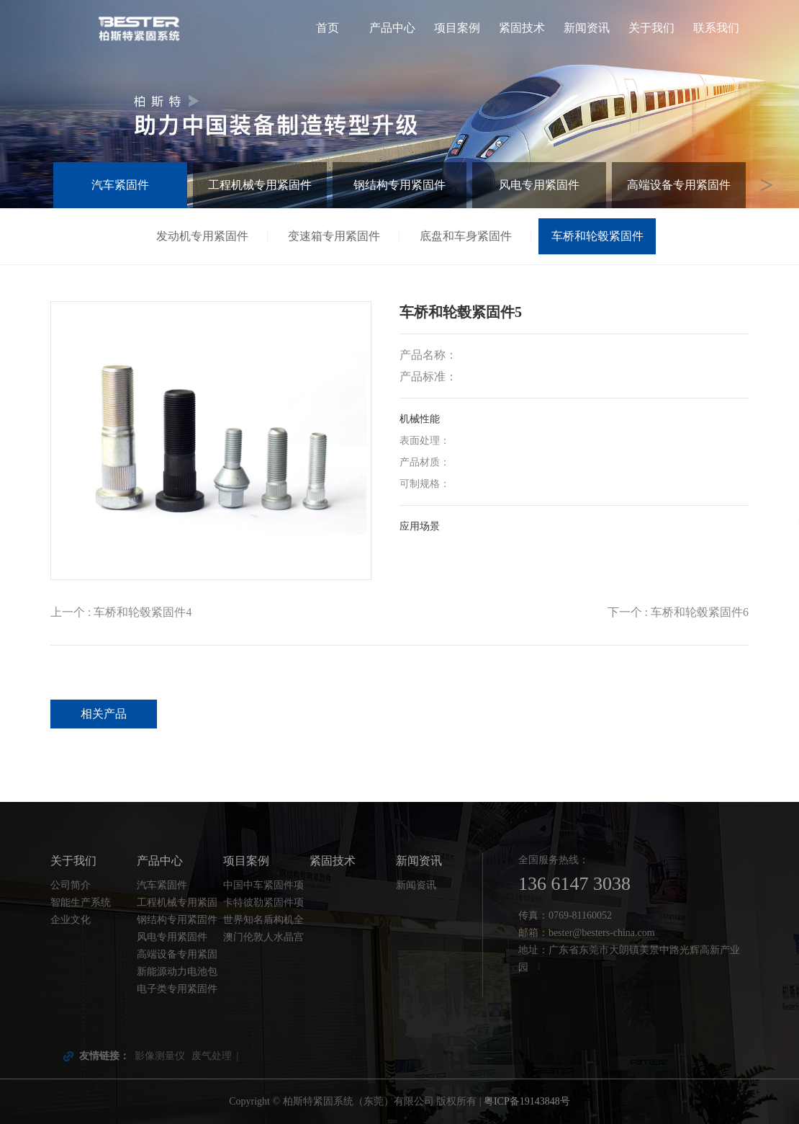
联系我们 (716, 28)
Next (767, 185)
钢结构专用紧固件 (399, 185)
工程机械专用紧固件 (260, 185)
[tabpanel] (399, 104)
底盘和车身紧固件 (466, 236)
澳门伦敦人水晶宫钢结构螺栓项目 (263, 939)
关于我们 (651, 28)
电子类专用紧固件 (177, 989)
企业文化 (70, 919)
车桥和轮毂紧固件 (597, 236)
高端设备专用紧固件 (679, 185)
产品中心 (392, 28)
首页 (327, 28)
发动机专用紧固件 (202, 236)
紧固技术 (522, 28)
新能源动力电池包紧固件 (177, 973)
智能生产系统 (80, 902)
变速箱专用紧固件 (334, 236)
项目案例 (457, 28)
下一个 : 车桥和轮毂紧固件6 (678, 612)
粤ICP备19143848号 (527, 1101)
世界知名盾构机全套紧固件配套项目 (263, 921)
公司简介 (70, 885)
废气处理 (211, 1056)
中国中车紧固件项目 (263, 887)
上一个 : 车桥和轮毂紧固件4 (120, 612)
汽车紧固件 (120, 185)
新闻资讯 (587, 28)
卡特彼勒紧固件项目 (263, 904)
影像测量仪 (160, 1056)
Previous (32, 185)
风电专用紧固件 (539, 185)
